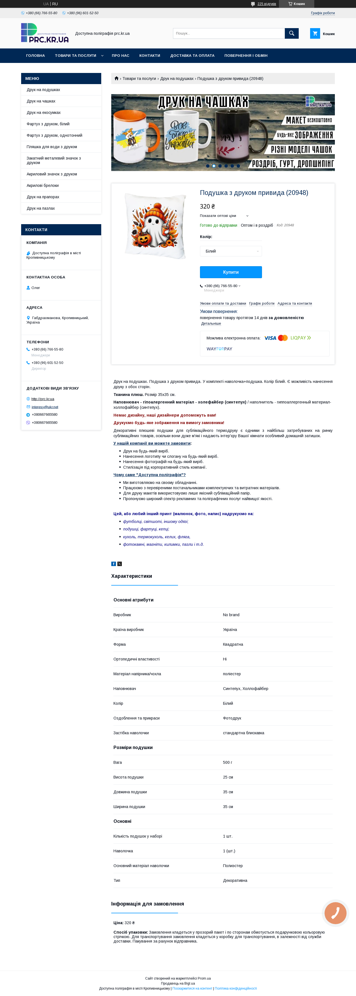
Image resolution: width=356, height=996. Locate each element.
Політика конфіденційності (236, 988)
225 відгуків (267, 4)
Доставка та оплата (192, 55)
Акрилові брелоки (43, 185)
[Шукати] (292, 33)
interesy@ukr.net (45, 407)
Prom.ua (204, 978)
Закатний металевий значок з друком (54, 160)
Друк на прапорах (43, 197)
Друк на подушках (177, 78)
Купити (231, 272)
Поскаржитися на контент (192, 988)
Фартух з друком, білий (48, 124)
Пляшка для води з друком (52, 147)
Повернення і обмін (246, 55)
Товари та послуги (75, 55)
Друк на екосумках (44, 112)
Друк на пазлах (41, 208)
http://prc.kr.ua (42, 399)
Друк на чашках (41, 101)
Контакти (149, 55)
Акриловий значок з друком (52, 174)
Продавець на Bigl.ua (178, 983)
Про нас (120, 55)
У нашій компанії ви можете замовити (152, 443)
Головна (35, 55)
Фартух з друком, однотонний (54, 135)
